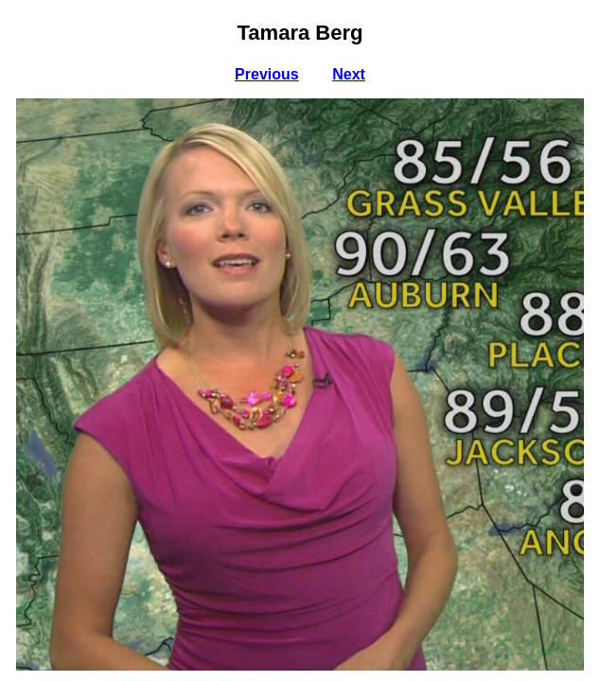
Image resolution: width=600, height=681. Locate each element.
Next (348, 74)
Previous (267, 74)
